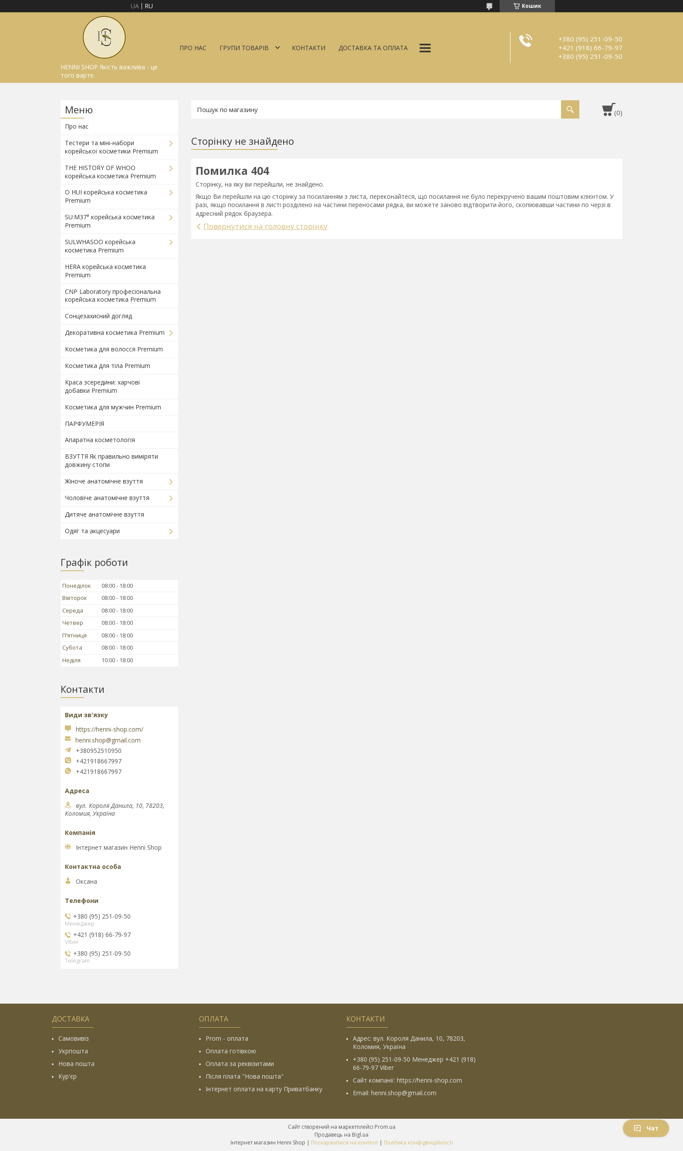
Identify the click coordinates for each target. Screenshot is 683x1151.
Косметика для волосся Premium (114, 349)
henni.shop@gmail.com (108, 740)
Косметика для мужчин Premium (113, 407)
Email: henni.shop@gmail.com (394, 1093)
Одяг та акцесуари (92, 531)
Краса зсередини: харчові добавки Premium (102, 386)
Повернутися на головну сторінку (265, 226)
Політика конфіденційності (418, 1142)
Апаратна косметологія (100, 440)
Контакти (308, 48)
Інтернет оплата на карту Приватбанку (264, 1089)
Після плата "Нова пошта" (245, 1076)
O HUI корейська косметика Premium (106, 196)
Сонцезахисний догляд (98, 316)
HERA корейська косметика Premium (105, 270)
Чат (646, 1128)
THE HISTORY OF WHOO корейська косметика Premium (110, 171)
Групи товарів (244, 48)
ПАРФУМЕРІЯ (84, 423)
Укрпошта (73, 1051)
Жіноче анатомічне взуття (104, 481)
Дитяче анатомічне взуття (104, 514)
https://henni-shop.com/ (109, 729)
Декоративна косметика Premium (115, 332)
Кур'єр (67, 1076)
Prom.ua (385, 1127)
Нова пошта (76, 1063)
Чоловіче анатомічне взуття (107, 498)
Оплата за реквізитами (240, 1063)
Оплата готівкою (231, 1051)
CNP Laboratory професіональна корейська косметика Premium (113, 295)
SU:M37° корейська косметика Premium (110, 221)
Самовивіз (73, 1038)
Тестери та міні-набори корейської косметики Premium (111, 147)
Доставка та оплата (373, 48)
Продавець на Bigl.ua (341, 1134)
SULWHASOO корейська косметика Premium (100, 246)
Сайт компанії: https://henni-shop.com (407, 1080)
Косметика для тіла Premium (107, 365)
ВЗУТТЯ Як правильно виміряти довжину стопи (111, 460)
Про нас (192, 48)
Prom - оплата (227, 1038)
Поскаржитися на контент (344, 1142)
